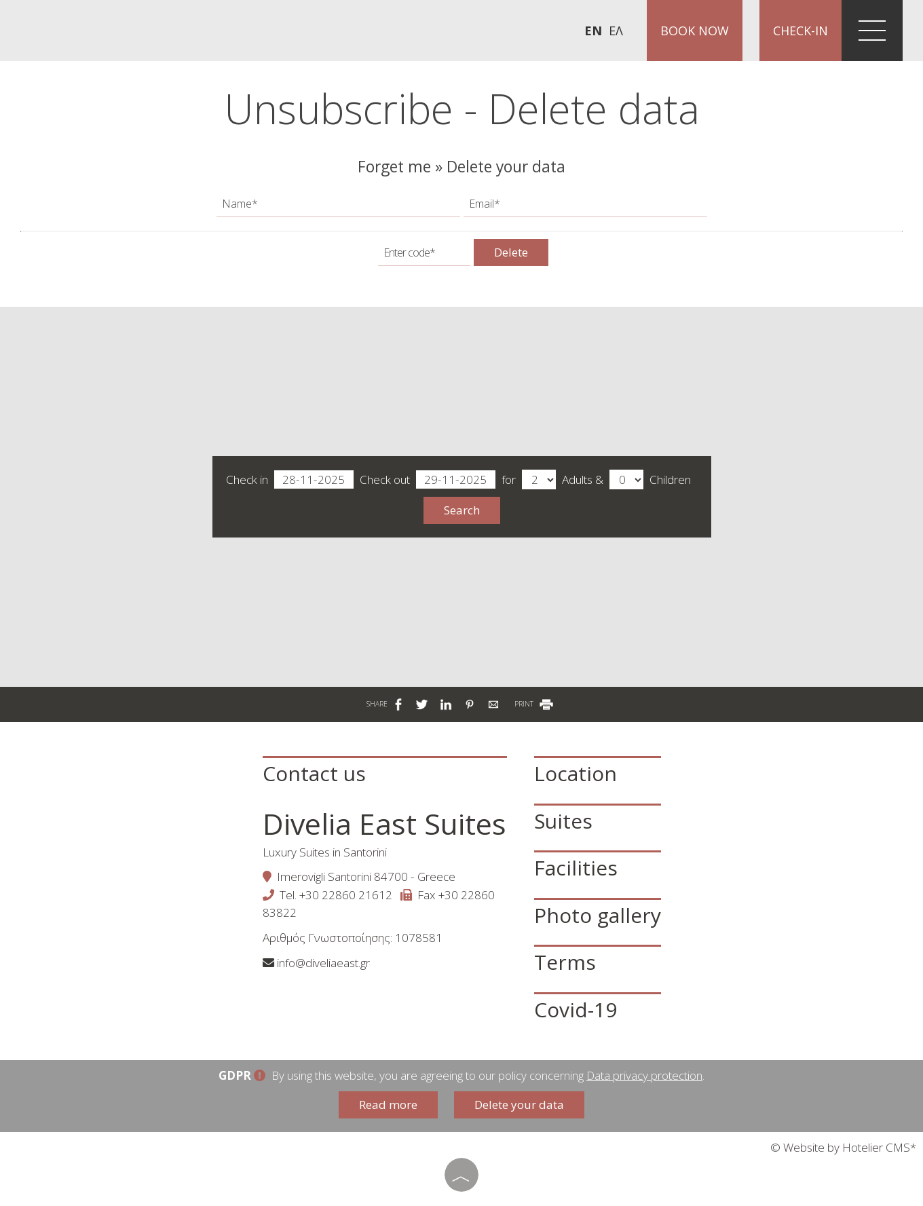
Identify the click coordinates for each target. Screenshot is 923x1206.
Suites (563, 821)
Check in (290, 480)
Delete (511, 252)
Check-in (800, 30)
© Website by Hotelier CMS (840, 1147)
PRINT (534, 704)
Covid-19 (575, 1009)
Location (575, 773)
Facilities (576, 868)
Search (462, 510)
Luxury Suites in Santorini (325, 852)
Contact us (314, 773)
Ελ (616, 30)
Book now (694, 30)
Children (670, 479)
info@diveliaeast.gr (323, 963)
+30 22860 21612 (345, 895)
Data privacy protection (644, 1075)
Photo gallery (597, 915)
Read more (388, 1104)
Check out (427, 480)
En (593, 30)
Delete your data (519, 1104)
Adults (577, 479)
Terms (565, 962)
